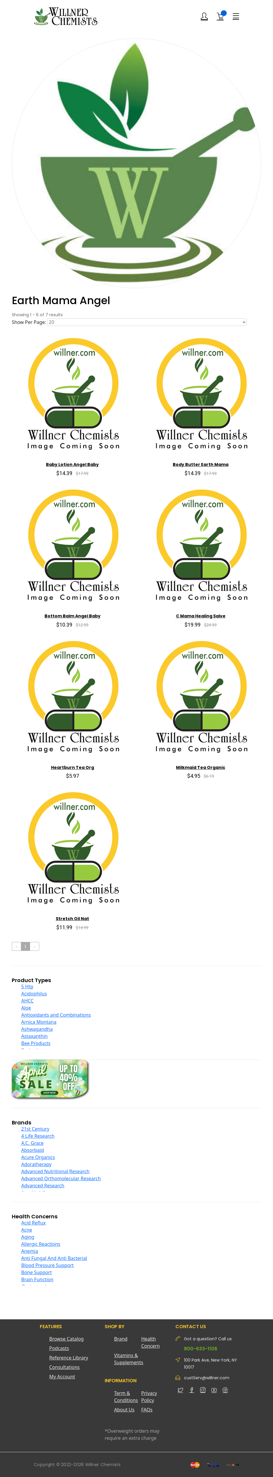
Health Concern (150, 1342)
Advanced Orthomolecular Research (61, 1178)
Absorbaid (32, 1150)
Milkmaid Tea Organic (200, 767)
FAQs (146, 1409)
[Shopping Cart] (220, 16)
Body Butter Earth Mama (200, 464)
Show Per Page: (29, 322)
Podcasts (59, 1348)
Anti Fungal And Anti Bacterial (54, 1258)
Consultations (64, 1367)
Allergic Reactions (40, 1244)
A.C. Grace (32, 1143)
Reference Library (68, 1357)
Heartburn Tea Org (72, 767)
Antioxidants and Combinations (56, 1015)
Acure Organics (38, 1157)
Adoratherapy (36, 1164)
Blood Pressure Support (47, 1265)
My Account (62, 1376)
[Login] (204, 16)
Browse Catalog (66, 1339)
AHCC (27, 1000)
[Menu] (236, 16)
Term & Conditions (126, 1396)
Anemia (29, 1251)
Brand (120, 1339)
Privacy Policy (149, 1396)
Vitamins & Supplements (127, 1359)
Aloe (26, 1008)
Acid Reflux (33, 1223)
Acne (26, 1230)
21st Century (35, 1129)
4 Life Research (38, 1136)
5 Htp (27, 986)
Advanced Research (42, 1185)
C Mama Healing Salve (201, 616)
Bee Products (35, 1043)
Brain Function (37, 1279)
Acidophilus (34, 993)
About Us (124, 1409)
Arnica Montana (38, 1022)
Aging (27, 1237)
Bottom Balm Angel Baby (73, 616)
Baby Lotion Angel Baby (72, 464)
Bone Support (36, 1272)
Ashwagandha (37, 1029)
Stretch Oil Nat (72, 919)
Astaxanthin (34, 1036)
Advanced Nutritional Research (55, 1171)
